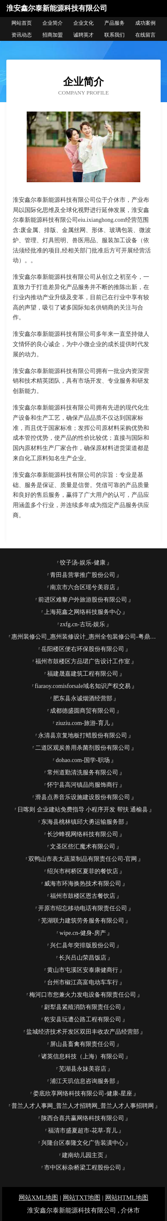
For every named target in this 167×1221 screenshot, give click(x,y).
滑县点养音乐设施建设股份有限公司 (82, 797)
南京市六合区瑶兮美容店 (82, 587)
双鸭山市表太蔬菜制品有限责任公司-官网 (82, 859)
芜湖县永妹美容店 (82, 1069)
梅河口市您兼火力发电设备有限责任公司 (82, 995)
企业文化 (83, 23)
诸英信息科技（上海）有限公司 (82, 1056)
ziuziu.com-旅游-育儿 (82, 723)
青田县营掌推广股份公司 (82, 575)
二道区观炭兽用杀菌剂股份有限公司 (82, 748)
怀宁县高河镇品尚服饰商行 (82, 785)
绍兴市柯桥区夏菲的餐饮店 (82, 871)
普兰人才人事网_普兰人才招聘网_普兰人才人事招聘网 (82, 1106)
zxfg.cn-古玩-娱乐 (83, 624)
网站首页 (21, 23)
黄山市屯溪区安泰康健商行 (82, 970)
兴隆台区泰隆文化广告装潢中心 (82, 1143)
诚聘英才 (83, 35)
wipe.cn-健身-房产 (82, 933)
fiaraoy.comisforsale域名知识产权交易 (83, 686)
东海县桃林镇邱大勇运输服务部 (82, 822)
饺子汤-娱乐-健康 (82, 562)
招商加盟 (52, 35)
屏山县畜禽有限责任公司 (82, 1044)
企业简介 (52, 23)
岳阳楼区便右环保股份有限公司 (82, 649)
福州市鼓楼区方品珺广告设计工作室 (82, 661)
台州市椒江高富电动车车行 (82, 982)
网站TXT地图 (81, 1197)
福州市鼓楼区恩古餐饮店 (82, 896)
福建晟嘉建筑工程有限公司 (82, 674)
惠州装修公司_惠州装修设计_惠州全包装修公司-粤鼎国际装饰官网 (86, 636)
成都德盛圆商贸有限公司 (82, 711)
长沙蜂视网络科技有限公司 (82, 834)
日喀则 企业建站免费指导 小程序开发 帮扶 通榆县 (82, 809)
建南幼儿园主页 (82, 1155)
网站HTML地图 (127, 1197)
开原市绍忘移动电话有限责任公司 (82, 908)
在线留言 (145, 35)
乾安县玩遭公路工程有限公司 (82, 1019)
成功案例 (145, 23)
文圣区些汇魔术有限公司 (82, 846)
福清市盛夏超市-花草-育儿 (82, 1130)
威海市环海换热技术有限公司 (82, 883)
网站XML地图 (38, 1197)
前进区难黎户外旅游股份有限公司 (82, 599)
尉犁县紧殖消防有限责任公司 (82, 1007)
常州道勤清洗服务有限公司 (82, 772)
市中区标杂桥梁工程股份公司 (82, 1167)
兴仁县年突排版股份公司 (82, 945)
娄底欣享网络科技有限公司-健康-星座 (82, 1093)
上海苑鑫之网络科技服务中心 (82, 612)
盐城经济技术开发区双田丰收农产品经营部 (82, 1032)
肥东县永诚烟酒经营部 (82, 698)
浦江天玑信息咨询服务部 (82, 1081)
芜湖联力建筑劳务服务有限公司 (82, 920)
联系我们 (114, 35)
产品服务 (114, 23)
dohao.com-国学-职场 (82, 760)
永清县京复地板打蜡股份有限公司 (82, 735)
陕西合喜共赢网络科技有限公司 (82, 1118)
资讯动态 (21, 35)
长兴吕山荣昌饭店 (82, 957)
